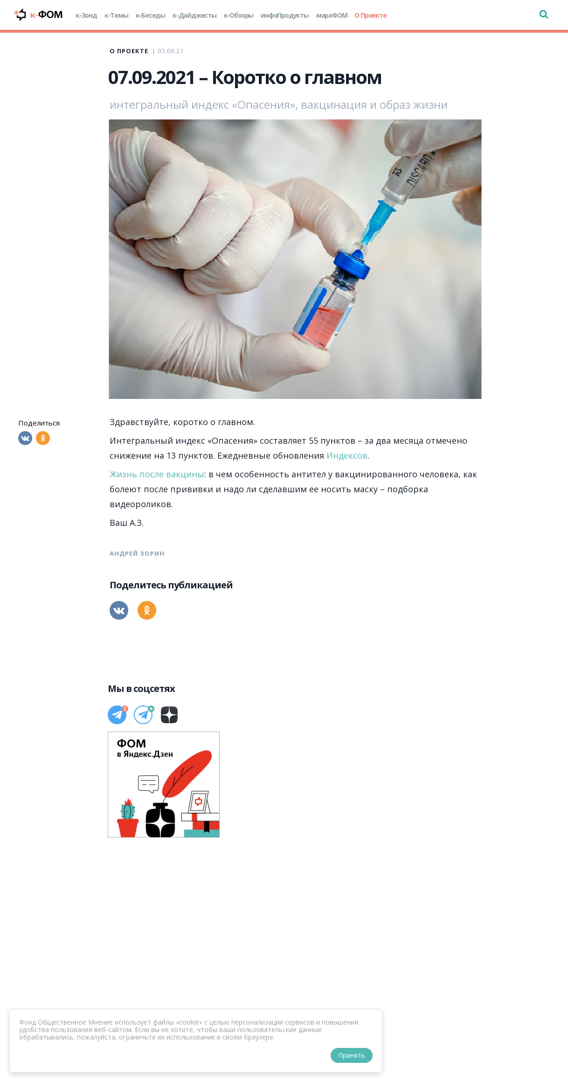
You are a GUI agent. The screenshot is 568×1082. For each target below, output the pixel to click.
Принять (351, 1055)
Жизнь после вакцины (157, 474)
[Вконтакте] (25, 438)
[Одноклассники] (43, 438)
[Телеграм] (117, 714)
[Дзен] (169, 714)
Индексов (346, 455)
